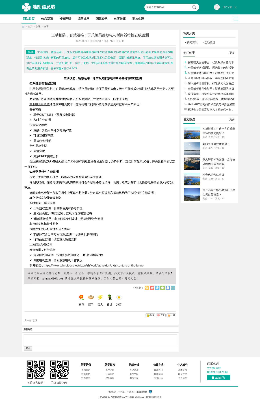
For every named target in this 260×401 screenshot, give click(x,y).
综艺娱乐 (83, 18)
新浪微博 (152, 288)
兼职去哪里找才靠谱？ (216, 144)
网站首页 (28, 18)
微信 (162, 288)
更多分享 (173, 288)
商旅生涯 (138, 18)
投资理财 (65, 18)
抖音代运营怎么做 (213, 174)
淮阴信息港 (43, 6)
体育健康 (120, 18)
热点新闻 (47, 18)
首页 (23, 26)
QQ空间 (147, 288)
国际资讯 (101, 18)
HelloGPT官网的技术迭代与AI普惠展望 (211, 104)
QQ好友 (168, 288)
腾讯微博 (157, 288)
